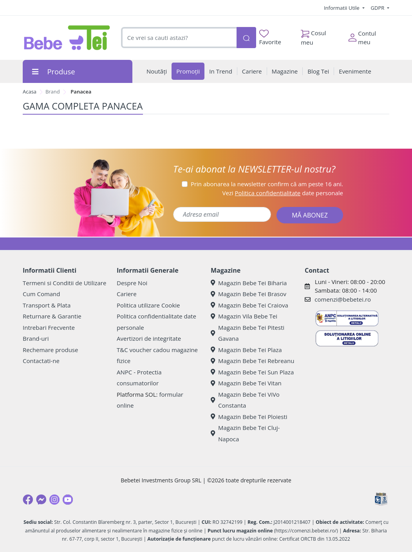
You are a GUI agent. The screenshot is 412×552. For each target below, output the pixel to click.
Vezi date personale (282, 193)
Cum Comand (41, 294)
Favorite (270, 38)
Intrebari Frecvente (49, 327)
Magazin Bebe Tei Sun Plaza (252, 372)
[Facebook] (28, 499)
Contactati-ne (41, 361)
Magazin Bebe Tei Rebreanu (252, 361)
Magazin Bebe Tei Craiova (249, 305)
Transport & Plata (46, 305)
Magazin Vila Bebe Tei (244, 316)
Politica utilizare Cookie (148, 305)
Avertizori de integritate (149, 338)
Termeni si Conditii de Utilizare (64, 283)
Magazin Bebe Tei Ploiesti (249, 417)
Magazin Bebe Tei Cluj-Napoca (245, 433)
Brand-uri (36, 338)
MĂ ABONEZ (310, 215)
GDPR (378, 7)
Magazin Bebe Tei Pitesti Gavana (247, 333)
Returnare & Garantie (52, 316)
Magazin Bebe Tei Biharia (249, 283)
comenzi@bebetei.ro (342, 299)
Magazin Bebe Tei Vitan (246, 383)
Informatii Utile (342, 7)
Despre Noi (132, 283)
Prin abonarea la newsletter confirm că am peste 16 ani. (267, 184)
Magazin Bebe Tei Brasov (248, 294)
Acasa (29, 91)
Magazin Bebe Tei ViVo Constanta (245, 400)
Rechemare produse (50, 350)
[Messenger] (41, 499)
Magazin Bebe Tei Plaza (246, 350)
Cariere (127, 294)
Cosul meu (313, 35)
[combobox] (179, 38)
